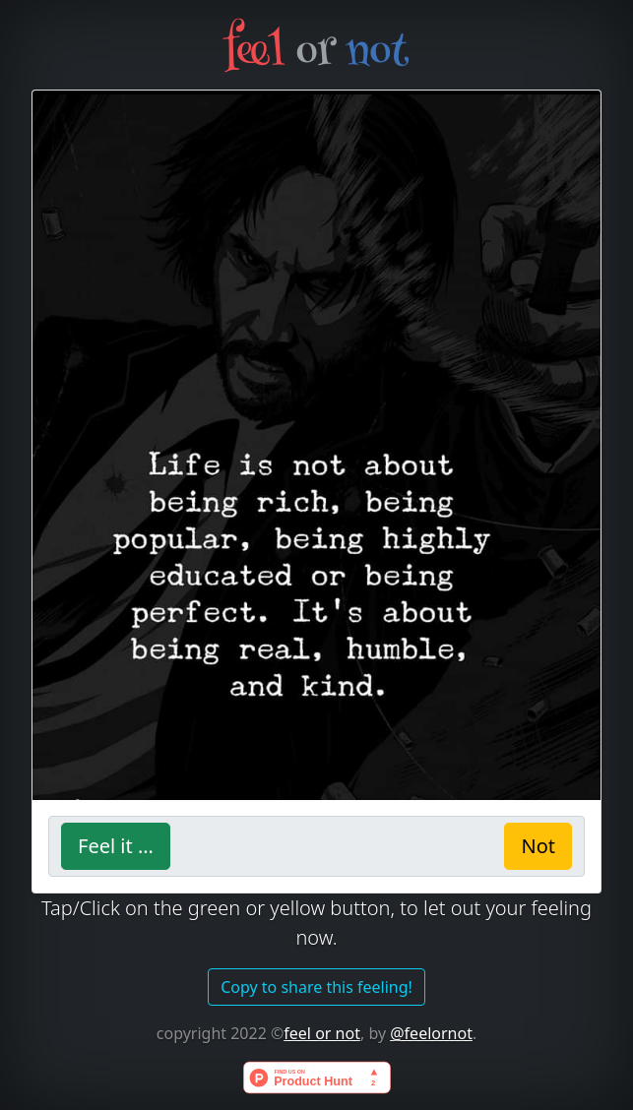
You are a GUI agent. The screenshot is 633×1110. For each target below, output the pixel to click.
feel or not (322, 1033)
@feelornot (431, 1033)
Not (538, 845)
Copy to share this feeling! (316, 987)
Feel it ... (116, 845)
